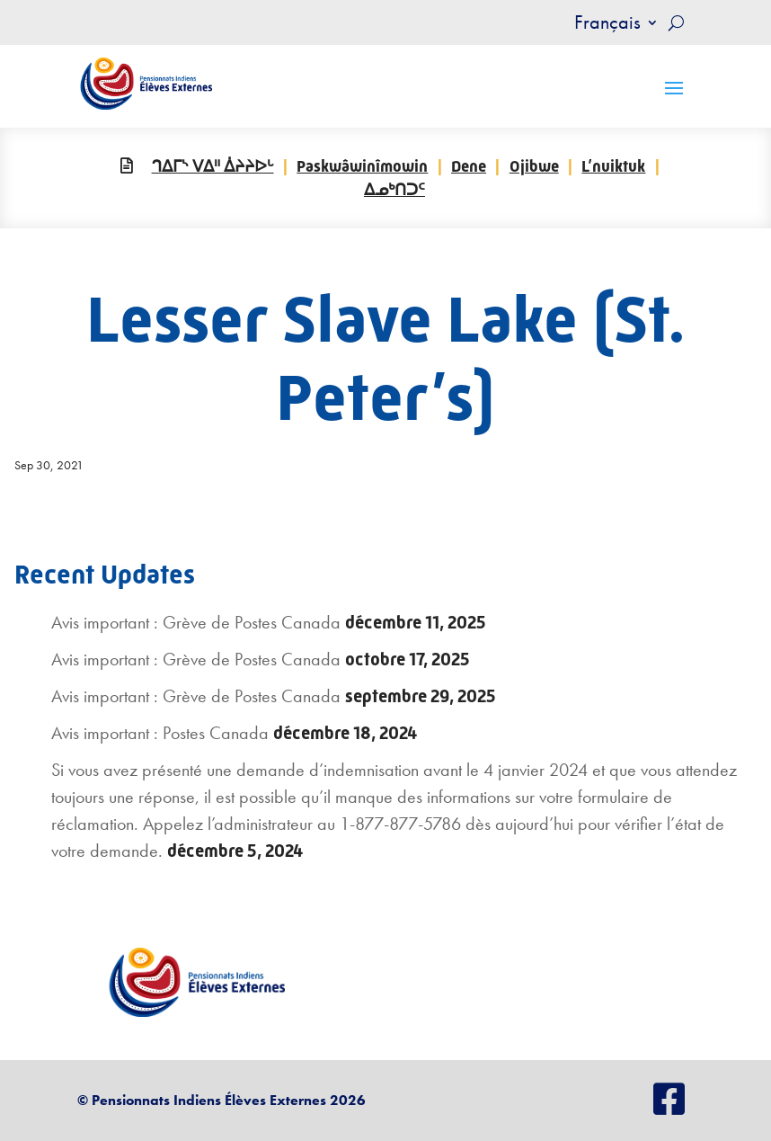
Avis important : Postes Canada (160, 732)
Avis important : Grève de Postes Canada (196, 622)
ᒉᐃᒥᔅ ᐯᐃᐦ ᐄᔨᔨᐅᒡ (213, 166)
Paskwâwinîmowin (362, 166)
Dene (468, 166)
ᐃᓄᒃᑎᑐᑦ (394, 190)
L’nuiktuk (613, 166)
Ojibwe (534, 166)
